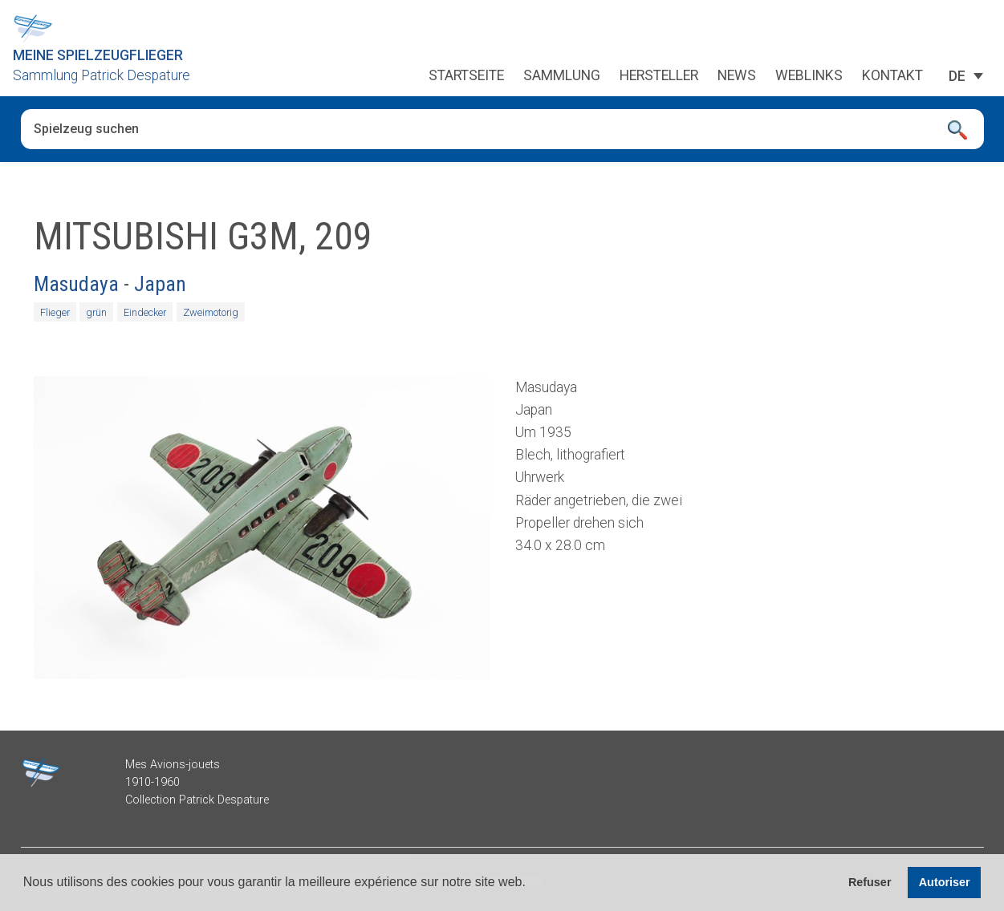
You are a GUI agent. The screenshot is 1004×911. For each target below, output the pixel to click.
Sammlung (561, 76)
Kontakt (892, 76)
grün (96, 312)
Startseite (466, 76)
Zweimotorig (210, 312)
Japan (160, 284)
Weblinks (809, 76)
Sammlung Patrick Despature (101, 75)
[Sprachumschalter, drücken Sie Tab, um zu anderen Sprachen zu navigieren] (957, 76)
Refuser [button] (870, 882)
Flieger (55, 312)
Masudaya (76, 284)
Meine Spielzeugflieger (98, 55)
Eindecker (145, 312)
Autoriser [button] (944, 882)
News (736, 76)
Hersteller (659, 76)
